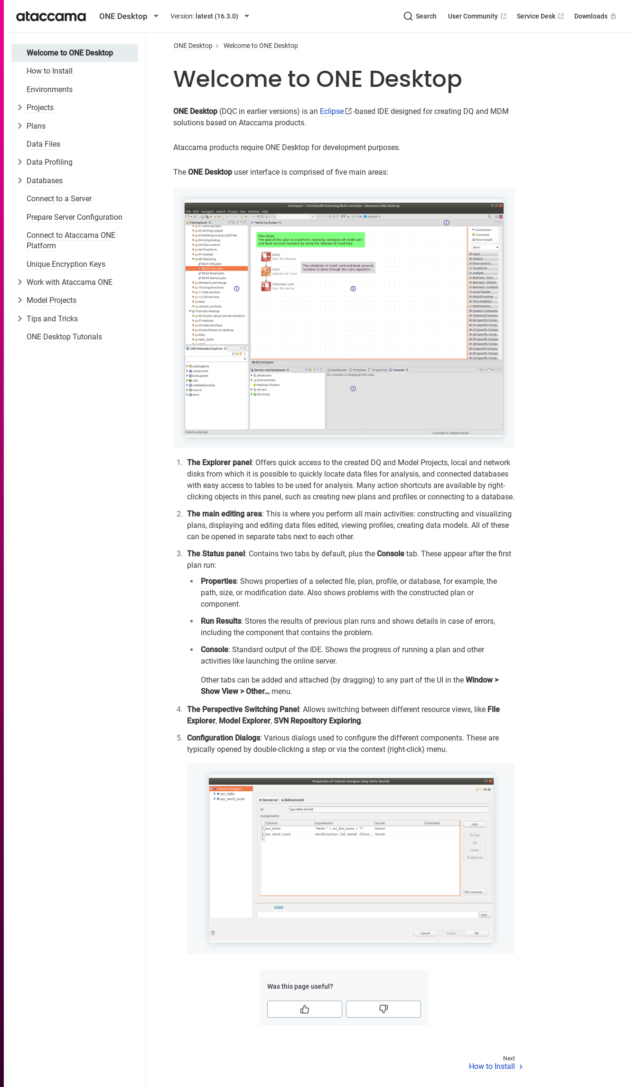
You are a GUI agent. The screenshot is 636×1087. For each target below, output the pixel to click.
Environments (50, 89)
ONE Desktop (193, 45)
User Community (478, 16)
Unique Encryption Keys (66, 264)
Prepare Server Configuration (74, 217)
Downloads (596, 16)
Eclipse (332, 111)
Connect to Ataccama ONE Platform (71, 240)
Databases (45, 180)
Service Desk (541, 16)
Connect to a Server (59, 198)
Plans (36, 126)
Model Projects (51, 300)
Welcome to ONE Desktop (70, 52)
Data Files (43, 144)
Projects (40, 107)
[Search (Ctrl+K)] (420, 16)
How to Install (50, 70)
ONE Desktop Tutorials (64, 336)
